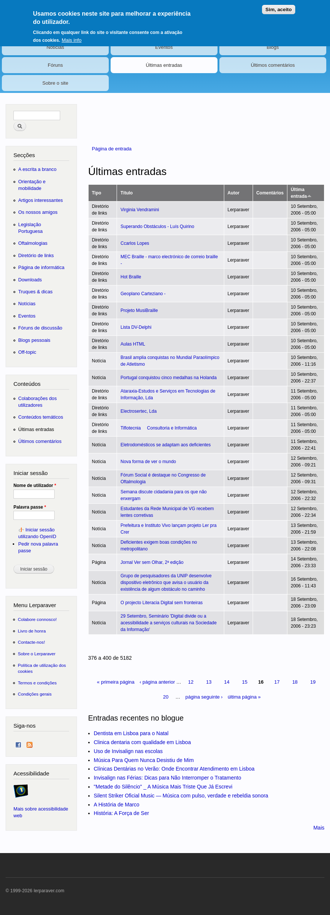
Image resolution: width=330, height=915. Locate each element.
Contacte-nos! (31, 642)
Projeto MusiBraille (139, 310)
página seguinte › (204, 697)
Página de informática (41, 267)
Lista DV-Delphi (135, 327)
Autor (234, 193)
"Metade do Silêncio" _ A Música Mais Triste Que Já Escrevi (163, 787)
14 (226, 682)
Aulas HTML (132, 344)
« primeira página (115, 682)
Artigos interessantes (40, 200)
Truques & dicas (35, 291)
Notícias (55, 47)
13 (208, 682)
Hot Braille (130, 277)
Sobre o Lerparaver (37, 653)
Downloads (30, 279)
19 (312, 682)
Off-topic (27, 352)
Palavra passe (29, 507)
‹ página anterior (157, 682)
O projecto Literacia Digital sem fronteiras (161, 602)
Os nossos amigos (38, 212)
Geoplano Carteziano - (143, 293)
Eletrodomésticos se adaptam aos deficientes (165, 444)
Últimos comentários (273, 65)
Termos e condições (37, 682)
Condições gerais (35, 693)
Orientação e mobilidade (32, 185)
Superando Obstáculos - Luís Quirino (157, 226)
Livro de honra (32, 630)
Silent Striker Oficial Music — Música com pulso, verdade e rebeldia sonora (181, 796)
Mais (318, 828)
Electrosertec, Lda (138, 411)
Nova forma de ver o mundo (148, 461)
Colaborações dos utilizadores (37, 402)
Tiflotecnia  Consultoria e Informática (158, 428)
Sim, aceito (278, 8)
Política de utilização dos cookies (42, 668)
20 (165, 697)
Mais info (71, 38)
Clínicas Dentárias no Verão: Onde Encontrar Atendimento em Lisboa (174, 769)
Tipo (96, 193)
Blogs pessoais (34, 340)
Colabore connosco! (37, 619)
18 (294, 682)
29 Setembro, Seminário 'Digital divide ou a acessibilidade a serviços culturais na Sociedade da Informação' (168, 622)
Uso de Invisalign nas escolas (128, 751)
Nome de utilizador (34, 485)
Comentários (270, 193)
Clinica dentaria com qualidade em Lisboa (142, 742)
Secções (24, 155)
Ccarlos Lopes (134, 243)
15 (244, 682)
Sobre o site (55, 83)
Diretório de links (36, 255)
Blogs (273, 47)
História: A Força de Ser (121, 813)
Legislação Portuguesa (30, 228)
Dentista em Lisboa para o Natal (131, 733)
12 (190, 682)
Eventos (164, 47)
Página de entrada (112, 149)
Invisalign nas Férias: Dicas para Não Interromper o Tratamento (167, 778)
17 (277, 682)
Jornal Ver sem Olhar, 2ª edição (151, 562)
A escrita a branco (37, 169)
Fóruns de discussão (40, 328)
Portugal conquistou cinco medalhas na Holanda (168, 377)
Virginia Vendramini (139, 209)
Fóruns (55, 65)
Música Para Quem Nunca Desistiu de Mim (144, 760)
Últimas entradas (164, 65)
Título (126, 193)
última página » (244, 697)
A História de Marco (116, 805)
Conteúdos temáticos (40, 417)
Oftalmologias (32, 243)
